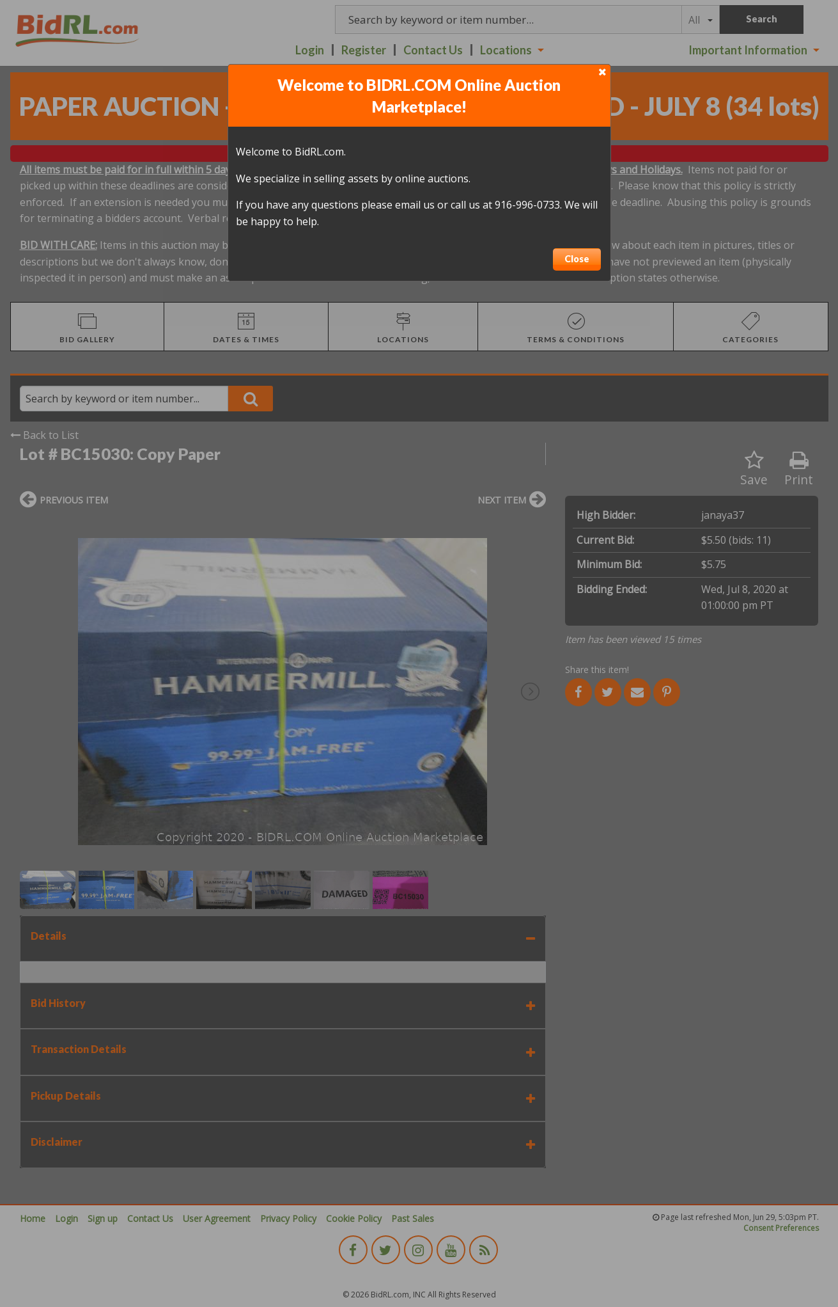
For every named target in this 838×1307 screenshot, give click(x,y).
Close (576, 258)
